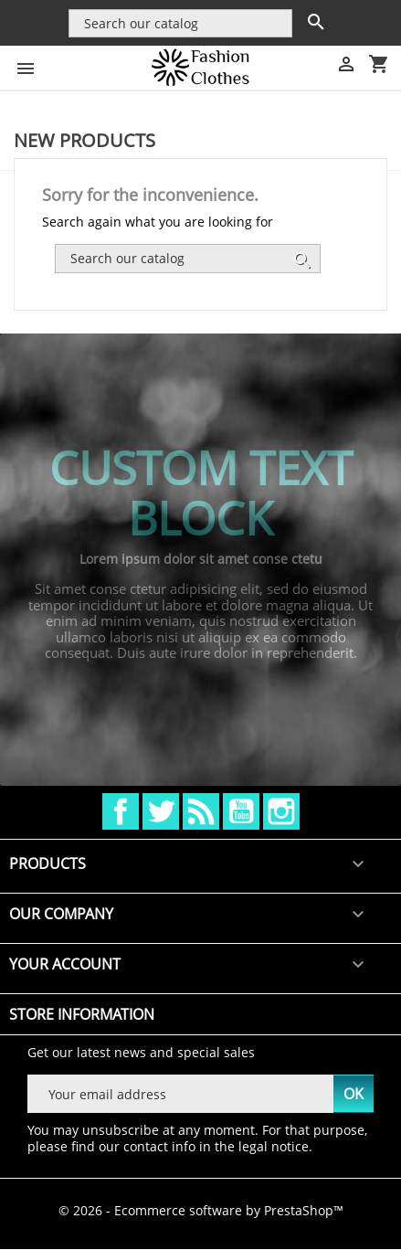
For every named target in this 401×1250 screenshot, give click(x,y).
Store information (81, 1014)
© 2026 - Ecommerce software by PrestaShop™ (200, 1210)
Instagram (281, 811)
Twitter (160, 811)
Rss (201, 811)
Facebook (120, 811)
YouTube (241, 811)
